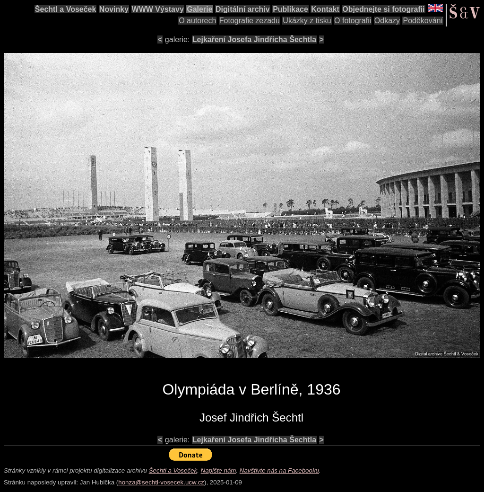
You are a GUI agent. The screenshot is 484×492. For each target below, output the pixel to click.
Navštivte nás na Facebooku (279, 470)
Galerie (199, 9)
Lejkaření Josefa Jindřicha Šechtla (254, 39)
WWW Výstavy (158, 9)
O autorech (197, 21)
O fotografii (352, 21)
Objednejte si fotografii (383, 9)
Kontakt (325, 9)
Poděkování (423, 21)
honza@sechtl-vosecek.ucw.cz (161, 482)
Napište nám (218, 470)
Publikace (290, 9)
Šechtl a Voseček (65, 9)
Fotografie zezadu (249, 21)
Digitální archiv (243, 9)
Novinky (114, 9)
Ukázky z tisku (307, 21)
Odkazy (387, 21)
